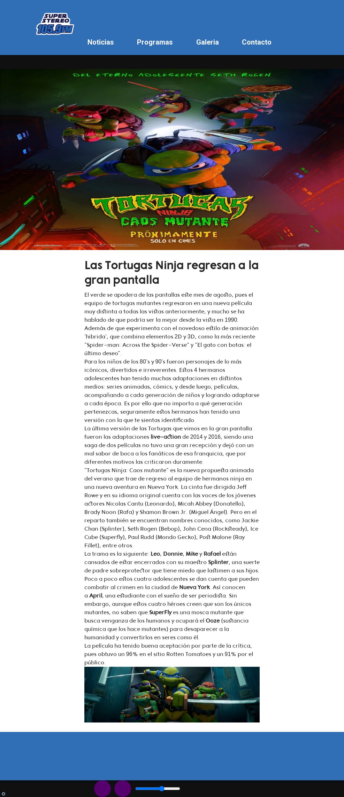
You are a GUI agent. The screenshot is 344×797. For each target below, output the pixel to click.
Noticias (100, 42)
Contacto (257, 42)
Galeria (207, 42)
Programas (155, 42)
